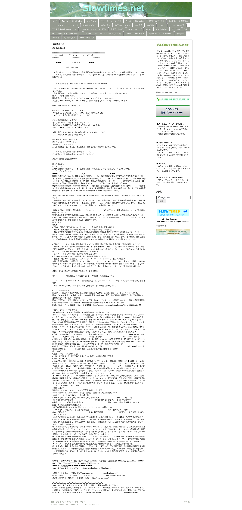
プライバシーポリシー (64, 502)
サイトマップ (80, 502)
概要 (53, 502)
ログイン (187, 502)
